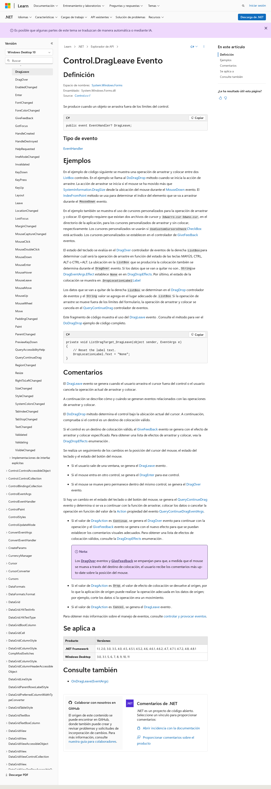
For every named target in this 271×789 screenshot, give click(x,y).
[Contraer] (51, 43)
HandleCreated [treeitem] (25, 133)
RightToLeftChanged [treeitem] (28, 380)
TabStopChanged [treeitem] (26, 419)
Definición (227, 54)
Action (121, 511)
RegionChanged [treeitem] (25, 365)
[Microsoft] (8, 5)
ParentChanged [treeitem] (25, 334)
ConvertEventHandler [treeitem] (22, 540)
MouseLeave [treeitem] (23, 280)
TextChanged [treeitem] (23, 427)
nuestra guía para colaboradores (92, 741)
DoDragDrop (136, 177)
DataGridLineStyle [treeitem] (20, 679)
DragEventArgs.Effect (78, 274)
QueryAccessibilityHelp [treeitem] (30, 350)
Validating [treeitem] (21, 442)
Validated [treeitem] (21, 435)
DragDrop (178, 289)
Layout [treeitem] (19, 195)
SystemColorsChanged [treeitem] (30, 404)
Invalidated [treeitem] (22, 164)
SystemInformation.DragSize (84, 189)
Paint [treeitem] (18, 326)
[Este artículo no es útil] (225, 97)
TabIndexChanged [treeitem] (26, 411)
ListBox (68, 177)
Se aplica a (227, 71)
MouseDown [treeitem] (23, 257)
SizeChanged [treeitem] (23, 388)
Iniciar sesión (257, 5)
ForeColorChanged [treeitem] (27, 110)
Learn (67, 46)
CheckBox (194, 228)
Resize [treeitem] (19, 373)
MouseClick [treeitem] (22, 241)
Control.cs (81, 95)
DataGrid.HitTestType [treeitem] (22, 617)
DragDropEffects (139, 274)
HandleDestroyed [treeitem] (26, 141)
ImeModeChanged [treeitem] (27, 157)
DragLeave (137, 317)
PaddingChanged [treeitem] (26, 319)
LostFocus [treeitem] (21, 218)
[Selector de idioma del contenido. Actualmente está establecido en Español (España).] (20, 782)
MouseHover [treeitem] (23, 272)
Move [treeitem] (19, 311)
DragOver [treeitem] (21, 79)
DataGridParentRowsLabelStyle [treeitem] (28, 687)
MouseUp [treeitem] (21, 296)
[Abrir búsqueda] (243, 6)
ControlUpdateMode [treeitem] (21, 525)
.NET (81, 46)
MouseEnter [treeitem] (23, 265)
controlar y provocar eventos (185, 616)
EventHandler (73, 148)
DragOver (123, 250)
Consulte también (231, 77)
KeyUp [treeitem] (19, 188)
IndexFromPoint (74, 195)
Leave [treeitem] (19, 203)
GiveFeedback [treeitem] (24, 118)
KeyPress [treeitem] (21, 180)
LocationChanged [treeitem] (26, 211)
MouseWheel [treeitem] (23, 303)
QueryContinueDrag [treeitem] (28, 357)
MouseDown (175, 189)
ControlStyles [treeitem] (17, 517)
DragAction (99, 520)
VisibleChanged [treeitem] (25, 450)
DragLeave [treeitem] (22, 72)
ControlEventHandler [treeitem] (22, 501)
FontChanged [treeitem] (24, 102)
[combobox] (29, 52)
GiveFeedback (187, 234)
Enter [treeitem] (18, 95)
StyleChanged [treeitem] (24, 396)
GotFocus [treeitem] (21, 126)
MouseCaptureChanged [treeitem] (30, 234)
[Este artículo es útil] (220, 97)
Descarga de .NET (252, 17)
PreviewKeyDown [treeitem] (26, 342)
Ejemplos (225, 60)
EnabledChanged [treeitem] (26, 87)
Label (137, 280)
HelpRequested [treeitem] (25, 149)
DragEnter (147, 475)
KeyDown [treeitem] (21, 172)
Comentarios (228, 65)
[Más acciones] (204, 46)
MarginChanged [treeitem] (25, 226)
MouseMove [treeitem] (23, 288)
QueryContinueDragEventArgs (181, 511)
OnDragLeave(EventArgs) (89, 681)
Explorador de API (102, 46)
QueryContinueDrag (98, 307)
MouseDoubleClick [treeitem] (27, 249)
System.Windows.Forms (107, 85)
